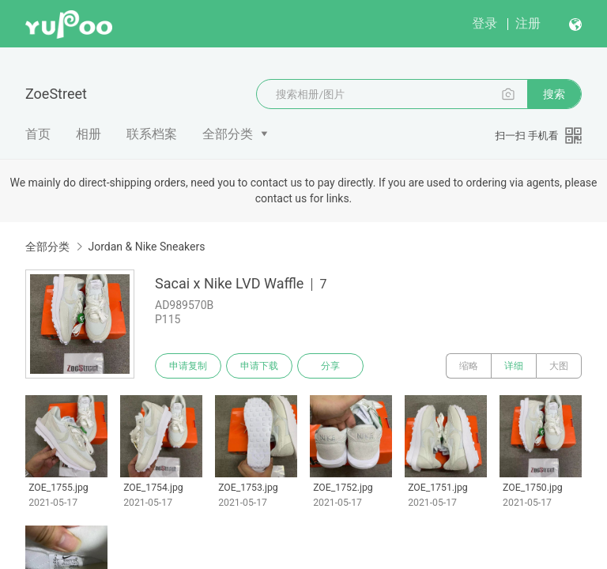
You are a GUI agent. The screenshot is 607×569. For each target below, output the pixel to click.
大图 (558, 365)
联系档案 (151, 133)
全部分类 (227, 133)
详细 (513, 365)
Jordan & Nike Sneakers (146, 246)
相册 (88, 133)
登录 (484, 23)
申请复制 (188, 365)
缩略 (468, 365)
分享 (330, 365)
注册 (528, 23)
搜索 (554, 94)
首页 (38, 133)
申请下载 (259, 365)
